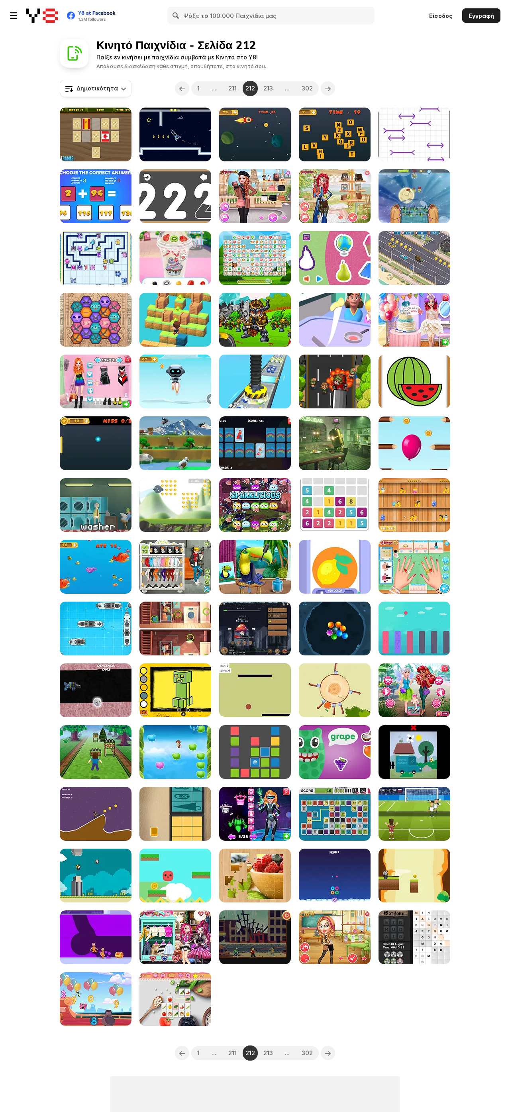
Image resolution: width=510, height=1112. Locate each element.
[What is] (335, 258)
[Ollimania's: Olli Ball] (175, 505)
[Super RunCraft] (95, 752)
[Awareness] (335, 443)
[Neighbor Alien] (95, 320)
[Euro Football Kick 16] (414, 814)
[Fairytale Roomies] (175, 937)
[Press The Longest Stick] (414, 134)
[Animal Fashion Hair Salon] (255, 567)
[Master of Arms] (255, 320)
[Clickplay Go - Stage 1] (414, 752)
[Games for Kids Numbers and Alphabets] (95, 999)
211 (232, 88)
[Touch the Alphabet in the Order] (335, 134)
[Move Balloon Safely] (414, 443)
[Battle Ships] (95, 628)
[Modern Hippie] (335, 196)
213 (268, 88)
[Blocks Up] (255, 752)
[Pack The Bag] (175, 814)
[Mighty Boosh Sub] (95, 690)
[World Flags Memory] (95, 134)
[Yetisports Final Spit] (175, 443)
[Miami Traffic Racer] (414, 258)
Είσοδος (441, 15)
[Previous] (182, 88)
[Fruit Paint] (414, 381)
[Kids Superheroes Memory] (255, 443)
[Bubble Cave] (335, 628)
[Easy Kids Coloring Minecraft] (175, 690)
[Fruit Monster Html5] (335, 752)
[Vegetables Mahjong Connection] (175, 999)
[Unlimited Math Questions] (95, 196)
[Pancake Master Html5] (335, 320)
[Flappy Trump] (95, 875)
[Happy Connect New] (255, 258)
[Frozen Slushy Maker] (175, 258)
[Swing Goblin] (414, 875)
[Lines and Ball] (255, 690)
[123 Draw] (175, 196)
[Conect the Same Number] (95, 258)
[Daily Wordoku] (414, 937)
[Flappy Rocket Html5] (255, 134)
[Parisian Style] (255, 196)
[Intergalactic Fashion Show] (255, 814)
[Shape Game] (335, 875)
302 (307, 88)
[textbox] (95, 88)
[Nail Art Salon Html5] (414, 567)
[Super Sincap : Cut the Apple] (335, 690)
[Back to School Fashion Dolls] (335, 937)
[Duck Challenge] (414, 505)
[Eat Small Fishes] (95, 567)
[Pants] (95, 505)
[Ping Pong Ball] (95, 443)
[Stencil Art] (335, 567)
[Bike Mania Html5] (95, 814)
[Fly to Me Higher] (175, 752)
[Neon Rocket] (175, 134)
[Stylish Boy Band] (175, 567)
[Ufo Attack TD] (414, 196)
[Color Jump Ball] (414, 628)
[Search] (176, 15)
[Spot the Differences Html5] (175, 628)
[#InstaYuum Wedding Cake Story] (414, 320)
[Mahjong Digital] (335, 814)
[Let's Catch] (335, 505)
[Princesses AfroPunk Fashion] (95, 381)
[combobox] (95, 88)
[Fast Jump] (175, 320)
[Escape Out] (95, 937)
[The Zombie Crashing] (335, 381)
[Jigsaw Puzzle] (255, 875)
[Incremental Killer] (255, 628)
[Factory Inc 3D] (255, 381)
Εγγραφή (481, 15)
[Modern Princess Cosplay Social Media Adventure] (414, 690)
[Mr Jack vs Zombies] (255, 937)
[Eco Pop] (255, 505)
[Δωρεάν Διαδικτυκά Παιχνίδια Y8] (42, 15)
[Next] (328, 88)
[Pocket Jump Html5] (175, 875)
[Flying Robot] (175, 381)
